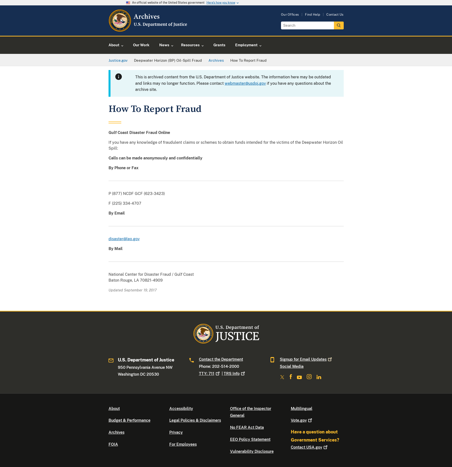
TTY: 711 (210, 373)
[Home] (148, 30)
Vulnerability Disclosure (252, 451)
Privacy (176, 432)
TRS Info (235, 373)
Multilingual (301, 408)
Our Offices (290, 14)
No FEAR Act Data (247, 427)
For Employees (183, 444)
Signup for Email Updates (306, 359)
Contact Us (334, 14)
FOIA (113, 444)
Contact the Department (221, 359)
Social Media (292, 366)
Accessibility (181, 408)
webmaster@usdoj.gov (245, 83)
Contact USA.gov (310, 447)
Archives (116, 432)
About (114, 408)
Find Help (312, 14)
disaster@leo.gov (124, 239)
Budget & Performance (129, 420)
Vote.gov (302, 420)
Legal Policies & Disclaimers (195, 420)
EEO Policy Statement (250, 439)
